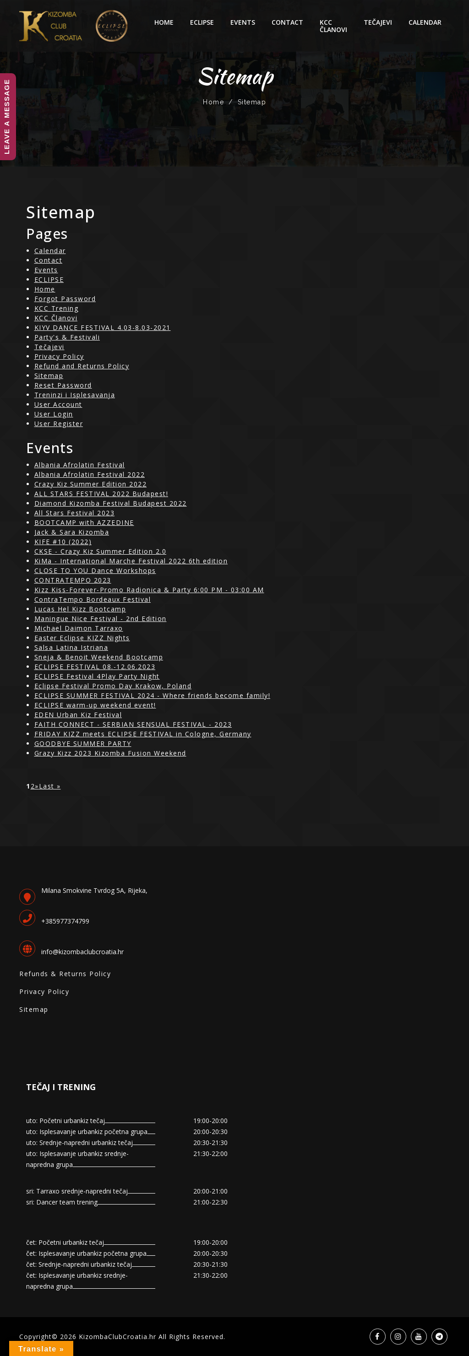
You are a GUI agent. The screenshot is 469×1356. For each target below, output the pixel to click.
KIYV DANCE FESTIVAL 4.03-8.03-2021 (102, 327)
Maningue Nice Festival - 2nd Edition (100, 618)
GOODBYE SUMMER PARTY (82, 743)
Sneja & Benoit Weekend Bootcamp (99, 657)
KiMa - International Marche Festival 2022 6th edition (131, 560)
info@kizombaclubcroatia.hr (82, 951)
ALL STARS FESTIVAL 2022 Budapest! (101, 493)
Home (164, 22)
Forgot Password (65, 298)
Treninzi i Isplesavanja (74, 394)
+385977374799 (65, 921)
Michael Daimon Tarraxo (78, 628)
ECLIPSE (202, 22)
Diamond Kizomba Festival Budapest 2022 (110, 503)
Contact (287, 22)
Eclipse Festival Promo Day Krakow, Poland (113, 685)
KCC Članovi (333, 25)
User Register (58, 423)
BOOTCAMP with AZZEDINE (84, 522)
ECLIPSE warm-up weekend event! (95, 705)
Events (242, 22)
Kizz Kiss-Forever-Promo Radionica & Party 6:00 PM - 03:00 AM (149, 589)
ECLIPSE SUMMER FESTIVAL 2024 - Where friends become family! (152, 695)
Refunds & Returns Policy (65, 973)
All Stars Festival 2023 (74, 512)
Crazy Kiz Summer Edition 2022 (90, 484)
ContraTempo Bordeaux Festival (92, 599)
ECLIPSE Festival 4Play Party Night (97, 676)
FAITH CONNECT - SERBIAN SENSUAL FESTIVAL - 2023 (133, 724)
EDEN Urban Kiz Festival (78, 714)
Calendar (425, 22)
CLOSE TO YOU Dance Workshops (95, 570)
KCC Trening (56, 308)
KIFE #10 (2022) (63, 541)
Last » (50, 786)
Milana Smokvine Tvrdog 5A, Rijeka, (94, 890)
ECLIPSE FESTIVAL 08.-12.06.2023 (95, 666)
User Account (58, 404)
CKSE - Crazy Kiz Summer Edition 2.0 (100, 551)
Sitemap (49, 375)
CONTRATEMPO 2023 (72, 580)
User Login (53, 414)
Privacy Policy (59, 356)
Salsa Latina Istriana (71, 647)
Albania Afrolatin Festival (79, 464)
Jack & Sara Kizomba (71, 532)
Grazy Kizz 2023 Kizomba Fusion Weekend (110, 753)
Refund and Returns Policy (82, 366)
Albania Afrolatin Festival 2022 (89, 474)
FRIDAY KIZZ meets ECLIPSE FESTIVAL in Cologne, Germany (142, 733)
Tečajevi (378, 22)
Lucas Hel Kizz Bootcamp (80, 609)
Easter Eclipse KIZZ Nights (82, 637)
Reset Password (63, 385)
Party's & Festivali (67, 337)
